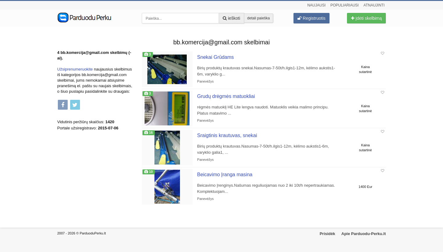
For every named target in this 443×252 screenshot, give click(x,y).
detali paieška (258, 18)
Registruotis (311, 18)
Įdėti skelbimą (366, 18)
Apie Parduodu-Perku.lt (363, 233)
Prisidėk (327, 233)
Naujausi (316, 5)
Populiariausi (344, 5)
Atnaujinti (374, 5)
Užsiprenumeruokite (75, 69)
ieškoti (231, 18)
